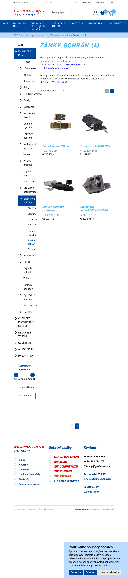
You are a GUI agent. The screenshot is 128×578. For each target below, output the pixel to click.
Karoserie (28, 81)
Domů (75, 3)
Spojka (27, 74)
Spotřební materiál (29, 297)
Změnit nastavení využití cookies (37, 484)
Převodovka (29, 68)
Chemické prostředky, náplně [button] (39, 26)
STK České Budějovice (66, 481)
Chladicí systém (27, 125)
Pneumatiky (25, 355)
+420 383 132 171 (18, 3)
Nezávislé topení (24, 334)
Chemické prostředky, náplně (26, 322)
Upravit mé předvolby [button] (109, 572)
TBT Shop (19, 35)
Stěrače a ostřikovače (29, 189)
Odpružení (29, 106)
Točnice (27, 278)
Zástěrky (32, 219)
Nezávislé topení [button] (58, 25)
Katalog (30, 35)
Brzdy (26, 100)
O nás (22, 460)
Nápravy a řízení (29, 115)
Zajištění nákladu (28, 270)
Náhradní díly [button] (19, 25)
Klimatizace (29, 181)
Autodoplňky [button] (97, 23)
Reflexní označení (28, 286)
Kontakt (113, 3)
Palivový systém (28, 135)
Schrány (32, 213)
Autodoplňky (26, 349)
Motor (26, 61)
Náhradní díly (42, 35)
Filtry (26, 87)
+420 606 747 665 (94, 456)
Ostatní (31, 249)
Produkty (100, 3)
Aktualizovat (24, 395)
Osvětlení (24, 342)
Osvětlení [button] (76, 23)
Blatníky (32, 208)
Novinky (86, 3)
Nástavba (28, 255)
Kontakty (24, 479)
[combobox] (52, 91)
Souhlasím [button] (76, 572)
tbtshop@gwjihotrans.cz (98, 466)
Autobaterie (29, 305)
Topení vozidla (27, 173)
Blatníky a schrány (60, 35)
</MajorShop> (82, 509)
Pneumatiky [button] (118, 23)
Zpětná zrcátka (27, 162)
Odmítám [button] (90, 572)
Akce (5, 23)
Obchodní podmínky (30, 474)
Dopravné (24, 469)
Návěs (27, 261)
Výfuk (26, 154)
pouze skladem (24, 387)
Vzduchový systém (29, 146)
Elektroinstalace (29, 93)
